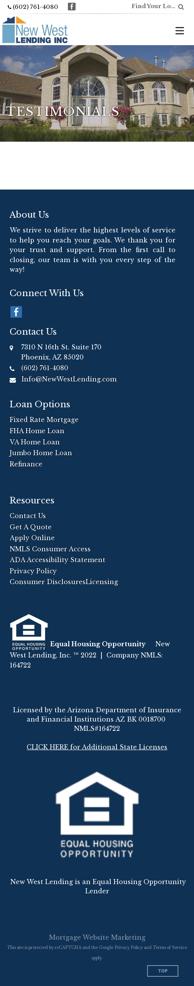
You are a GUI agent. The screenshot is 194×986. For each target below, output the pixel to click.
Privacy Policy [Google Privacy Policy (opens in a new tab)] (129, 947)
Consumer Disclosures (48, 582)
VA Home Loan (35, 442)
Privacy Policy (33, 571)
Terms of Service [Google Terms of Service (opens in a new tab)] (170, 947)
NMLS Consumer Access (50, 549)
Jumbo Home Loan (41, 453)
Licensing (102, 582)
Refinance (26, 464)
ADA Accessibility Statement (57, 560)
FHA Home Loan (37, 431)
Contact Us (28, 516)
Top (163, 971)
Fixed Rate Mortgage (44, 420)
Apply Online (32, 538)
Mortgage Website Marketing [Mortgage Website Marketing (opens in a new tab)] (97, 937)
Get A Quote (31, 527)
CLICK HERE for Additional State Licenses (97, 747)
